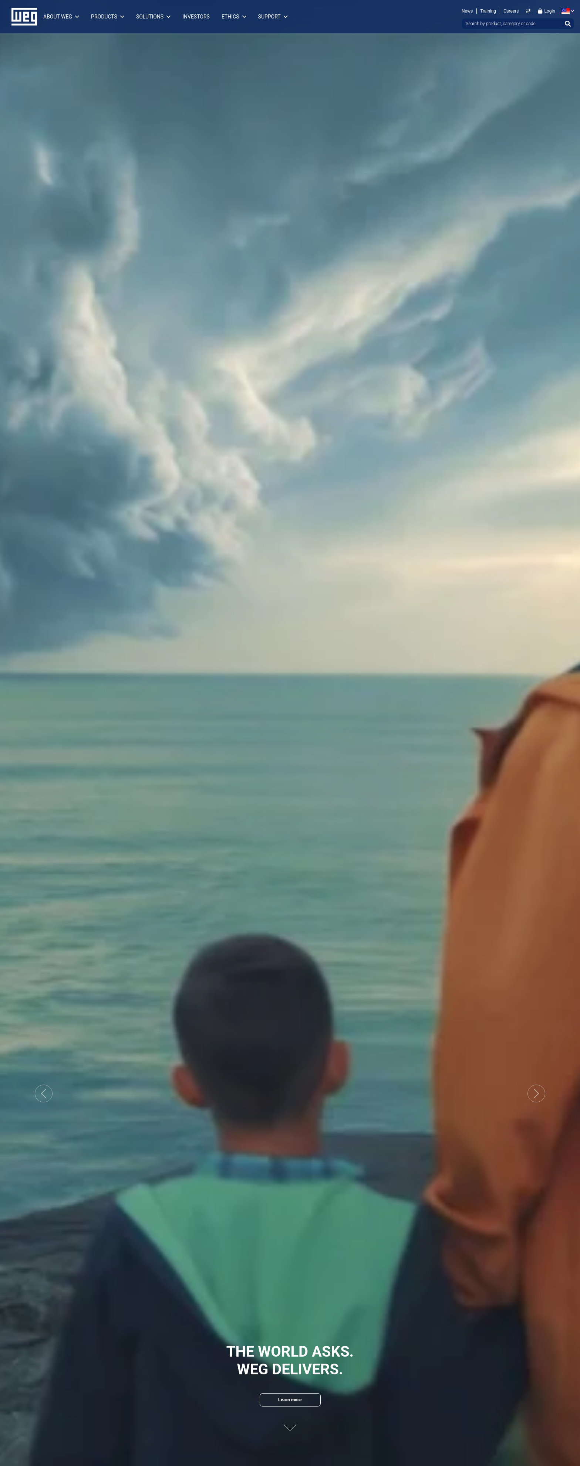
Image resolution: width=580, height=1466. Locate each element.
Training (488, 11)
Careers (511, 11)
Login (546, 11)
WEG (21, 16)
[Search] (568, 23)
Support (269, 17)
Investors (196, 17)
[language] (566, 11)
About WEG (57, 17)
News (467, 11)
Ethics (230, 17)
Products (104, 17)
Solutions (149, 17)
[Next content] (290, 1422)
